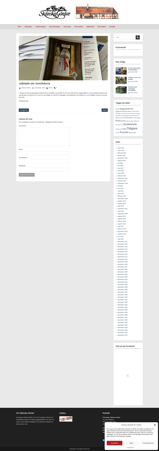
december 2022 (122, 208)
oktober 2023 (122, 201)
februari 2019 (122, 229)
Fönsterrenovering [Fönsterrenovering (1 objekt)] (125, 113)
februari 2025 (122, 176)
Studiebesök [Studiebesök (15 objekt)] (130, 124)
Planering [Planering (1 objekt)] (118, 124)
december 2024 (122, 178)
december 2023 (122, 198)
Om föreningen (54, 26)
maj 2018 (121, 239)
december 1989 (122, 312)
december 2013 (122, 251)
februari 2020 (122, 221)
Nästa (105, 110)
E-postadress (23, 157)
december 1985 (122, 322)
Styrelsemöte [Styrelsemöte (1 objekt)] (119, 129)
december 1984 (122, 325)
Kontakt (112, 26)
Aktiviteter (28, 26)
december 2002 (122, 279)
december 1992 (122, 305)
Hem (19, 26)
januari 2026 (121, 155)
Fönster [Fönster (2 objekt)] (118, 113)
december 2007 (122, 267)
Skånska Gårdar (26, 88)
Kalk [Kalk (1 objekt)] (137, 115)
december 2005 (122, 272)
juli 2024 (120, 186)
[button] (155, 425)
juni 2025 (120, 165)
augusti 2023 (122, 203)
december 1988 (122, 315)
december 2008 (122, 264)
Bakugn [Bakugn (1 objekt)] (117, 109)
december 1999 (122, 287)
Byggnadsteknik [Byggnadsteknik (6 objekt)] (126, 109)
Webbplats (22, 166)
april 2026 (121, 148)
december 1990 (122, 310)
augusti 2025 (122, 160)
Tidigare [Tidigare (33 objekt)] (132, 128)
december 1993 (122, 302)
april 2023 (121, 206)
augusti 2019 (122, 224)
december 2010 (122, 259)
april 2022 (121, 211)
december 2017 (122, 241)
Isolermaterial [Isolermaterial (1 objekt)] (133, 115)
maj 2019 (121, 226)
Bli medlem (102, 26)
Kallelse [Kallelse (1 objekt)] (122, 117)
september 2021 (123, 214)
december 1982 (122, 330)
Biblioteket (90, 26)
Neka (131, 443)
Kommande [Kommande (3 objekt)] (128, 117)
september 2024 (123, 183)
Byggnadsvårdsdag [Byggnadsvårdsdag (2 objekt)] (121, 111)
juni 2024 (120, 188)
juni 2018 (120, 236)
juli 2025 (120, 163)
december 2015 (122, 246)
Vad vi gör (67, 26)
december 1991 (122, 307)
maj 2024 (121, 191)
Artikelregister (40, 26)
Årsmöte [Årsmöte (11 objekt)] (124, 132)
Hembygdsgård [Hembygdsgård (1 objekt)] (125, 115)
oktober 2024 (122, 181)
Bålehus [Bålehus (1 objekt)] (130, 111)
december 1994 (122, 300)
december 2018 (122, 231)
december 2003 (122, 277)
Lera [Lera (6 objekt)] (123, 121)
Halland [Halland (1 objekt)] (119, 115)
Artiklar (50, 88)
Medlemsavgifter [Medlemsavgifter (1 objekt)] (129, 121)
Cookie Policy (130, 447)
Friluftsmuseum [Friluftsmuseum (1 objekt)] (135, 111)
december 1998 (122, 289)
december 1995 (122, 297)
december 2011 (122, 257)
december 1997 (122, 292)
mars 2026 (121, 150)
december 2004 (122, 274)
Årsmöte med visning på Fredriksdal (132, 88)
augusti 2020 (122, 219)
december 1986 (122, 320)
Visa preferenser (148, 443)
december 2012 (122, 254)
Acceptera (114, 443)
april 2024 (121, 193)
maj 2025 (121, 168)
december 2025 (122, 158)
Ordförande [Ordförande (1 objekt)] (136, 121)
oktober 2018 (122, 234)
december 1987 (122, 317)
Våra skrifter (78, 26)
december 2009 (122, 262)
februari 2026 (122, 153)
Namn (21, 149)
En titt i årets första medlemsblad (134, 69)
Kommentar (23, 126)
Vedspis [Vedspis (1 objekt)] (117, 132)
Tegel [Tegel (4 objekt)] (124, 129)
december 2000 (122, 284)
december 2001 (122, 282)
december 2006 (122, 269)
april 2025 (121, 171)
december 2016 (122, 244)
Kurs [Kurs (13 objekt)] (118, 120)
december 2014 (122, 249)
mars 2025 (121, 173)
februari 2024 (122, 196)
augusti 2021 (122, 216)
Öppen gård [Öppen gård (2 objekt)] (132, 132)
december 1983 (122, 327)
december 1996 (122, 294)
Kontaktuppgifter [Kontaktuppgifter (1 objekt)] (137, 117)
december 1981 (122, 332)
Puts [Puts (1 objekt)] (122, 124)
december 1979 (122, 335)
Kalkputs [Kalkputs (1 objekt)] (118, 117)
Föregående (24, 110)
